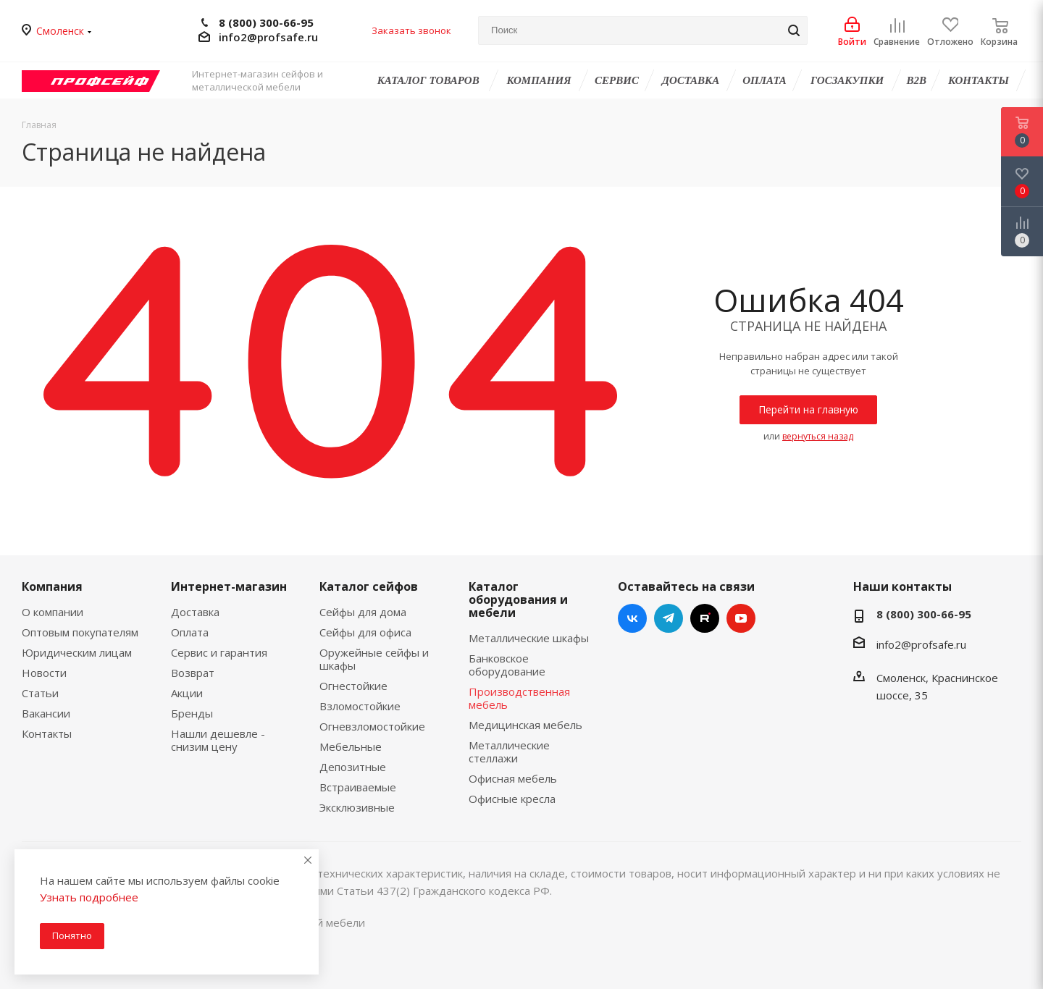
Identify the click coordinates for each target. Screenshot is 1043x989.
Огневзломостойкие (372, 726)
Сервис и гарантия (219, 652)
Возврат (192, 672)
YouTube (740, 618)
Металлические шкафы (529, 638)
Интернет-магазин (229, 586)
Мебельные (350, 746)
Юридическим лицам (77, 652)
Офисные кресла (512, 798)
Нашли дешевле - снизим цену (218, 740)
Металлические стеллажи (509, 751)
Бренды (192, 713)
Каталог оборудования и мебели (518, 599)
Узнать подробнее (89, 897)
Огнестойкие (353, 685)
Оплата (190, 632)
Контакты (47, 733)
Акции (187, 693)
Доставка (195, 612)
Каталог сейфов (368, 586)
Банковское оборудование (507, 664)
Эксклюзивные (357, 807)
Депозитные (352, 766)
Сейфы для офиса (365, 632)
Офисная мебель (513, 778)
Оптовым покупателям (80, 632)
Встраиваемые (357, 787)
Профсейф (99, 81)
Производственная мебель (519, 698)
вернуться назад (817, 436)
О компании (52, 612)
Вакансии (46, 713)
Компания (52, 586)
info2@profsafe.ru (268, 37)
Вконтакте (632, 618)
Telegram (668, 618)
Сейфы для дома (362, 612)
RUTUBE (704, 618)
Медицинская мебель (525, 724)
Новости (44, 672)
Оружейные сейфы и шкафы (374, 659)
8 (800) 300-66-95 (266, 23)
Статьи (40, 693)
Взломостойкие (360, 706)
